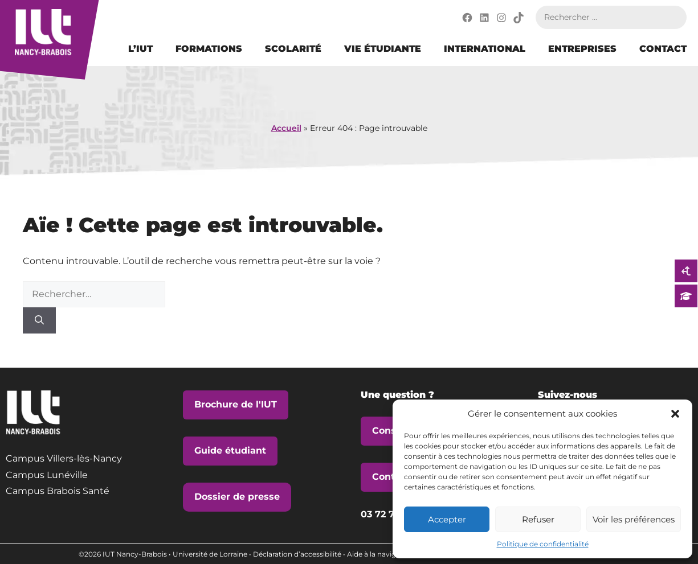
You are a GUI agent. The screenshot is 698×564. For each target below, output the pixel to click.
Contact (663, 48)
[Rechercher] (39, 320)
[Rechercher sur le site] (600, 17)
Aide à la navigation (380, 554)
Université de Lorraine (210, 554)
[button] (675, 413)
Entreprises (582, 48)
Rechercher (675, 17)
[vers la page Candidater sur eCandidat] (686, 296)
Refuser (538, 519)
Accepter (447, 519)
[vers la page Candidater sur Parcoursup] (686, 271)
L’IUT (140, 48)
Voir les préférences (634, 519)
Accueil (286, 128)
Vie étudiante (382, 48)
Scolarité (293, 48)
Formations (208, 48)
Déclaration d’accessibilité (297, 554)
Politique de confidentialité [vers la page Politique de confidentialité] (543, 544)
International (484, 48)
